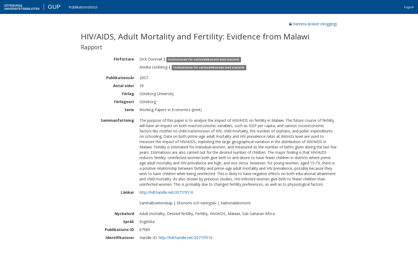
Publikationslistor (83, 7)
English (409, 7)
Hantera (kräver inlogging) (313, 23)
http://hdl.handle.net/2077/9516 (166, 192)
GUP (54, 6)
